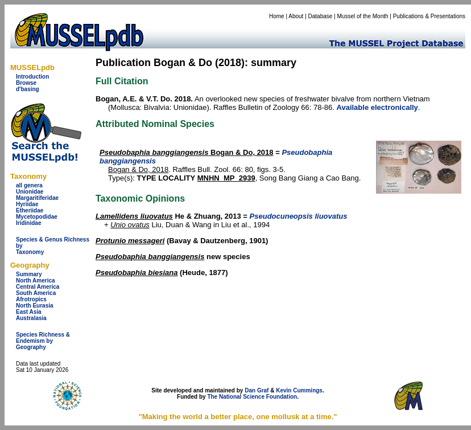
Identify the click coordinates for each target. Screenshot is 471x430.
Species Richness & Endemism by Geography (43, 340)
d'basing (27, 89)
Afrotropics (31, 299)
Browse (26, 83)
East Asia (29, 312)
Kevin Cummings (299, 390)
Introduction (32, 76)
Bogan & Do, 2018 (187, 152)
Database (320, 16)
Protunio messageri (130, 240)
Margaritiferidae (37, 198)
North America (35, 280)
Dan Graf (256, 390)
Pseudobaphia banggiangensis (150, 256)
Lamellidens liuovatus (134, 216)
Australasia (31, 318)
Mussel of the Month (363, 16)
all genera (29, 185)
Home (276, 16)
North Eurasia (34, 305)
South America (36, 293)
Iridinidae (28, 223)
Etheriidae (29, 210)
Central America (37, 287)
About (295, 16)
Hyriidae (27, 204)
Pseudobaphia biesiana (137, 272)
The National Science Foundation (252, 397)
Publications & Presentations (429, 16)
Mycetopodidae (36, 217)
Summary (29, 274)
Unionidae (29, 192)
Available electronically (377, 107)
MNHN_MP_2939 (226, 178)
